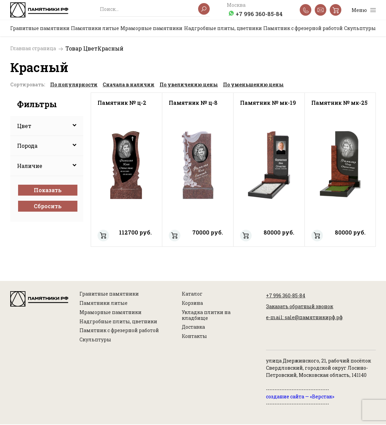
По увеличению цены (189, 84)
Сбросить (48, 206)
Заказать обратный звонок (299, 307)
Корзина (192, 304)
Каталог (192, 295)
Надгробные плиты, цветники (118, 322)
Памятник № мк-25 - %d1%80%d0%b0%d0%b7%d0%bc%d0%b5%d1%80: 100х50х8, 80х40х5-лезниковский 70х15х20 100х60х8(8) (317, 236)
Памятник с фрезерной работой (119, 331)
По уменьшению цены (253, 84)
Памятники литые (103, 304)
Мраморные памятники (110, 313)
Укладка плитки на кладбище (206, 316)
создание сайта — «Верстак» (300, 397)
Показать (48, 190)
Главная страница (33, 49)
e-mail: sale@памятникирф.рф (304, 318)
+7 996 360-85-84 (259, 13)
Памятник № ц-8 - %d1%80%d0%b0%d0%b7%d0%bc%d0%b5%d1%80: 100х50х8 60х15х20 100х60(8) (175, 236)
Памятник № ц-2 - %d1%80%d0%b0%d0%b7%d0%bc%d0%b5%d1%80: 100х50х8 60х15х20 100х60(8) (103, 236)
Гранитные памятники (109, 295)
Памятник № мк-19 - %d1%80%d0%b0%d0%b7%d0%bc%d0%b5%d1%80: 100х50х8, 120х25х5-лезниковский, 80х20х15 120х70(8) (246, 236)
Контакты (194, 337)
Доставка (193, 328)
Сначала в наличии (128, 84)
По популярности (74, 84)
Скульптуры (95, 340)
